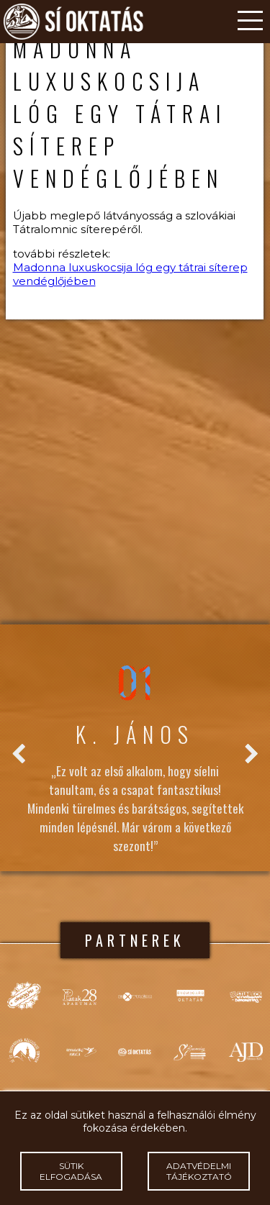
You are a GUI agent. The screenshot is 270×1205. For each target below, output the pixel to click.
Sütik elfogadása (71, 1171)
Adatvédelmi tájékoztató (198, 1171)
